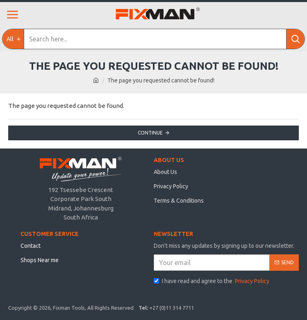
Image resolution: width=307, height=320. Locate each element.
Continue (150, 132)
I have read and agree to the (212, 281)
